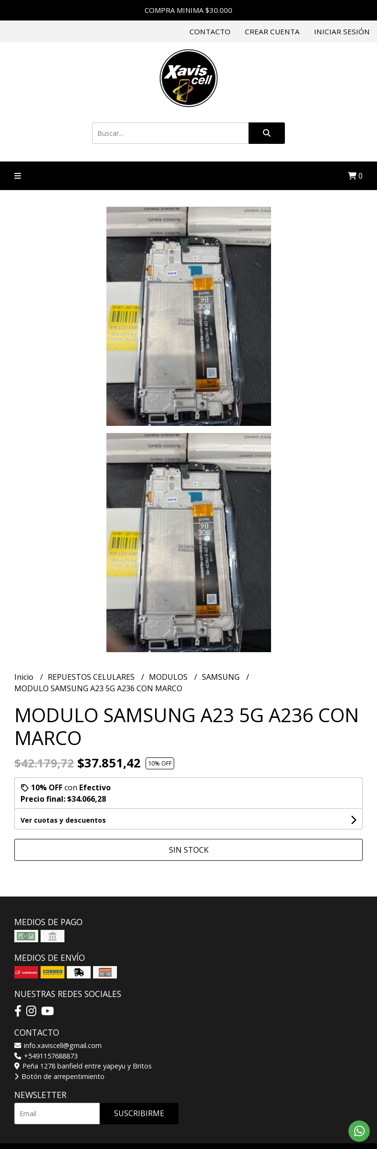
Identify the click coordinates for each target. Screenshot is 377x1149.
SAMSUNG (221, 677)
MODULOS (169, 677)
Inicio (24, 677)
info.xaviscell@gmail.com (58, 1045)
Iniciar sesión (342, 31)
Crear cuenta (272, 31)
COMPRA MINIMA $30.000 (188, 10)
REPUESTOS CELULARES (92, 677)
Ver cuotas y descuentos (63, 820)
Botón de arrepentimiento (59, 1076)
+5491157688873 (46, 1055)
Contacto (209, 31)
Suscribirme (139, 1113)
